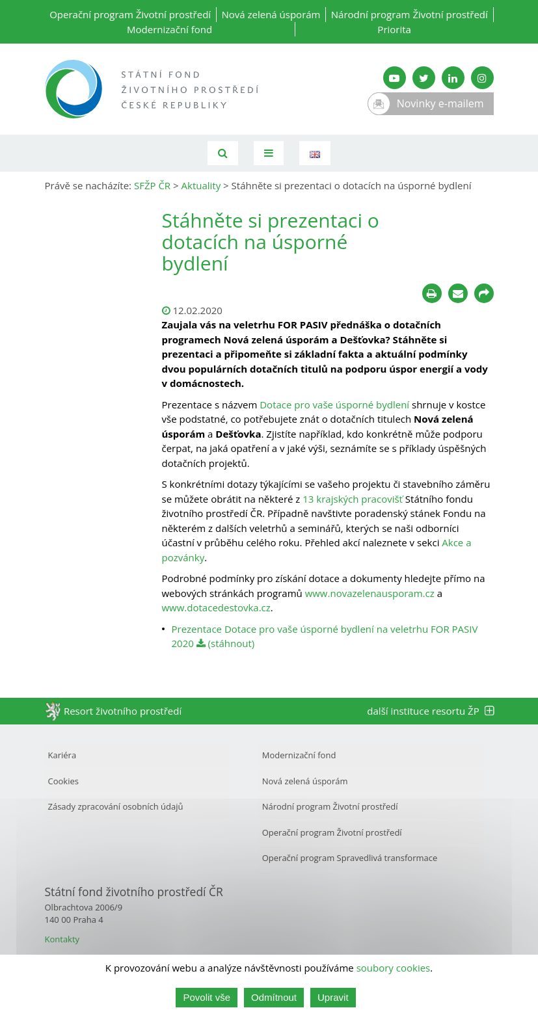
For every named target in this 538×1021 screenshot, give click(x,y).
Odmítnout (274, 997)
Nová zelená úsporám (270, 14)
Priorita (394, 29)
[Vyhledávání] (223, 153)
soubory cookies (393, 967)
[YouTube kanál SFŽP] (394, 77)
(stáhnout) (225, 643)
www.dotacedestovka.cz (216, 607)
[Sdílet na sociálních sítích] (484, 293)
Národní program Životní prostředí (409, 14)
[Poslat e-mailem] (458, 293)
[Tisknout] (432, 293)
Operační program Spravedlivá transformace (350, 858)
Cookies (63, 781)
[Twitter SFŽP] (423, 77)
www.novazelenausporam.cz (370, 593)
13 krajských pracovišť (353, 498)
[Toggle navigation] (269, 153)
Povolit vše (206, 997)
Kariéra (62, 755)
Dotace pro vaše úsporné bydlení (334, 404)
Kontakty (62, 939)
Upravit (333, 997)
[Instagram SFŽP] (482, 77)
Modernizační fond (169, 29)
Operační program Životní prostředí (130, 14)
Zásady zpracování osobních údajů (115, 806)
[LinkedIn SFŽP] (453, 77)
